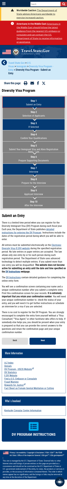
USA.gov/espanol (57, 455)
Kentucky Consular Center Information (22, 410)
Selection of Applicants (33, 113)
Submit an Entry (33, 102)
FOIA (47, 452)
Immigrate (21, 66)
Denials (8, 366)
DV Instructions (13, 271)
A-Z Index (8, 362)
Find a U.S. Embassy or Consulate (20, 378)
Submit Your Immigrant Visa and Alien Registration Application (33, 148)
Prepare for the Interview (33, 181)
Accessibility (21, 452)
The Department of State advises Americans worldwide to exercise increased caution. (37, 14)
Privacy (12, 452)
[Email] (32, 84)
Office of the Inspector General (28, 455)
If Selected (33, 125)
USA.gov (45, 455)
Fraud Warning (11, 381)
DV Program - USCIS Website (19, 369)
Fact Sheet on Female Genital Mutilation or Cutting (29, 388)
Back (15, 340)
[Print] (25, 84)
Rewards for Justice (15, 385)
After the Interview (33, 203)
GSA (52, 452)
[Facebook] (38, 84)
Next (43, 340)
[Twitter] (43, 83)
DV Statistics (10, 372)
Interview (33, 169)
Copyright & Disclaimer (35, 452)
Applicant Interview (33, 192)
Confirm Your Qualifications (33, 136)
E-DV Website (10, 375)
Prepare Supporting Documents (33, 158)
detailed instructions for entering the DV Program (28, 231)
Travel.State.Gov (16, 62)
